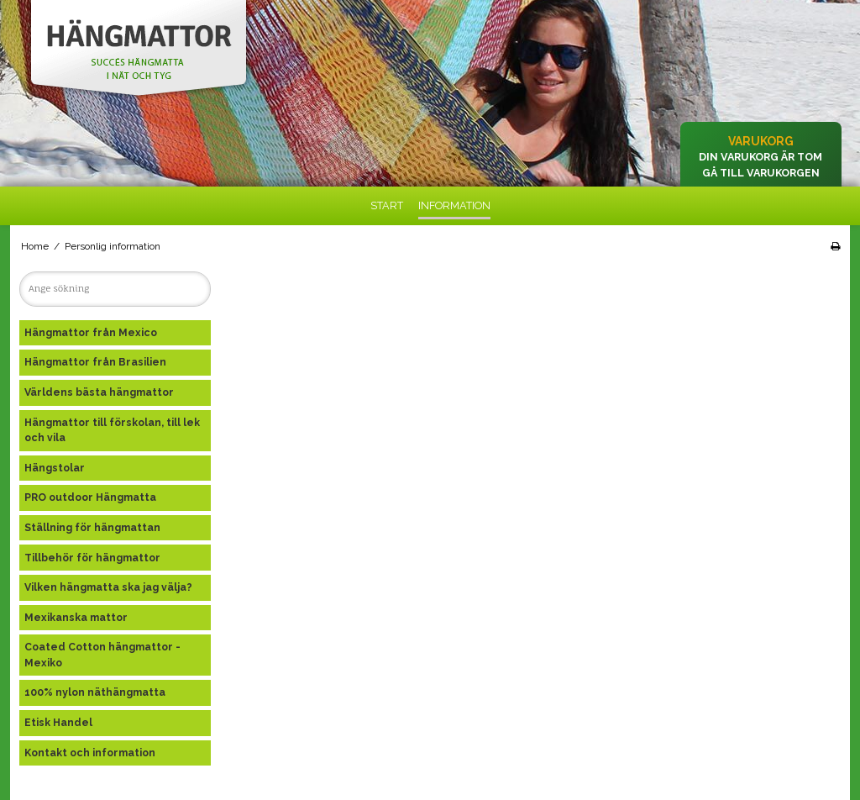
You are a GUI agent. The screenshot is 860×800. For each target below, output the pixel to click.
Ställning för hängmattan (92, 527)
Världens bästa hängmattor (99, 392)
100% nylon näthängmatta (94, 692)
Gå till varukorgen (761, 172)
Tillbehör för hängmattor (92, 557)
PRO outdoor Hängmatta (90, 497)
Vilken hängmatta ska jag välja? (108, 587)
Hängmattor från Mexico (90, 332)
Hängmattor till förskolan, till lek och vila (112, 430)
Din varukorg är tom (760, 156)
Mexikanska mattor (76, 617)
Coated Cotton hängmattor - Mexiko (102, 654)
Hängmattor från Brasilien (95, 361)
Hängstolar (54, 467)
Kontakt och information (89, 752)
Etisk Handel (58, 722)
